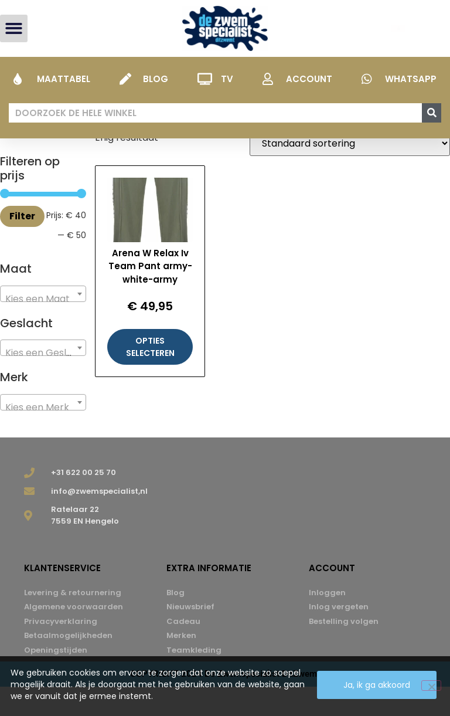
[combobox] (43, 323)
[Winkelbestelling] (350, 172)
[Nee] (431, 685)
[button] (14, 28)
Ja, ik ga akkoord (376, 685)
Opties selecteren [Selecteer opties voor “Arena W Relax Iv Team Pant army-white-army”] (150, 376)
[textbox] (43, 328)
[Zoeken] (431, 113)
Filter (22, 245)
